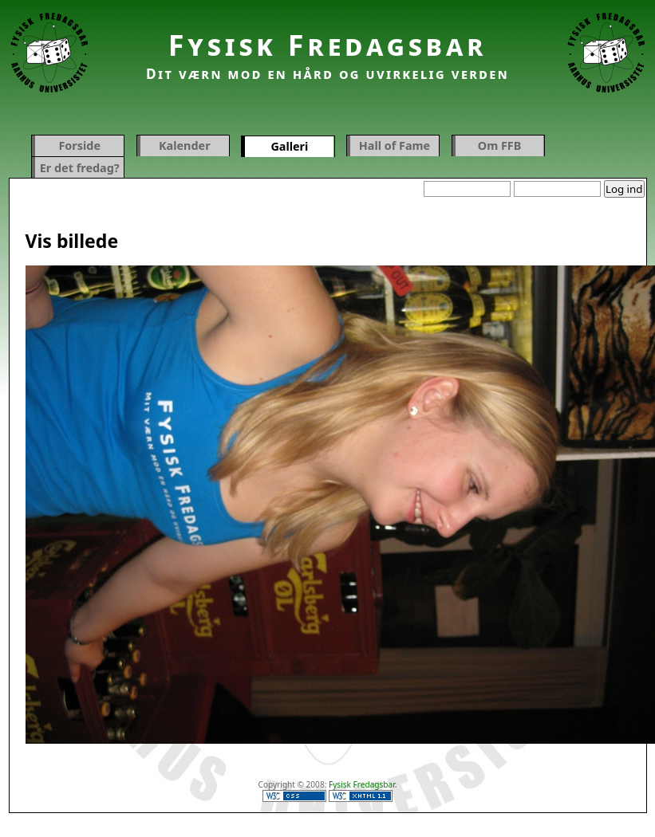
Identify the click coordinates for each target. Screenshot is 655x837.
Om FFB (500, 145)
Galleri (289, 146)
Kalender (185, 145)
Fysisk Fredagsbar (327, 45)
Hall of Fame (394, 145)
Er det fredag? (80, 167)
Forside (79, 145)
